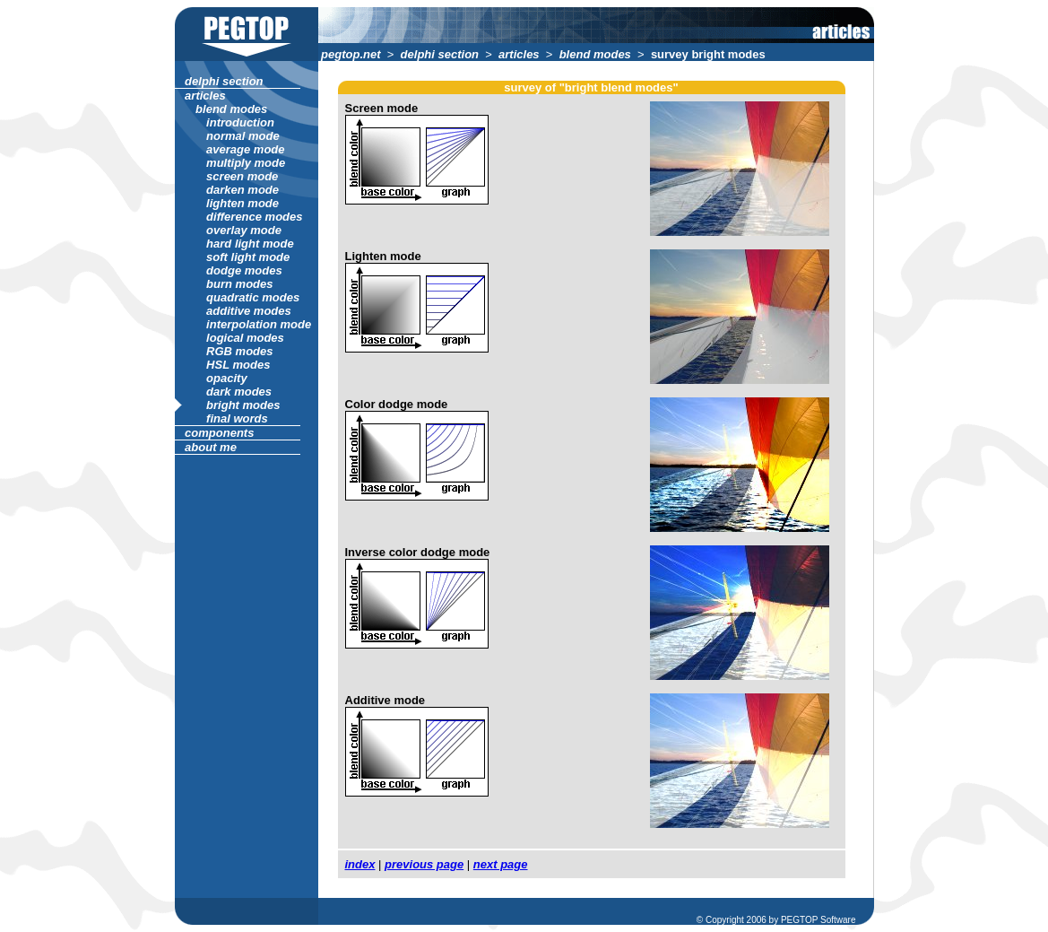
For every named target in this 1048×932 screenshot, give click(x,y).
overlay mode (244, 230)
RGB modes (240, 351)
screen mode (242, 176)
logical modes (246, 337)
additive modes (249, 311)
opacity (227, 378)
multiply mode (246, 163)
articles (518, 54)
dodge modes (245, 270)
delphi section (439, 54)
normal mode (243, 136)
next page (500, 864)
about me (211, 447)
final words (238, 418)
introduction (241, 122)
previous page (424, 864)
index (360, 864)
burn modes (240, 284)
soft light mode (248, 257)
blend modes (595, 54)
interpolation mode (259, 324)
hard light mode (251, 243)
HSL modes (239, 364)
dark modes (239, 391)
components (220, 433)
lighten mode (243, 203)
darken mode (243, 189)
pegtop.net (351, 54)
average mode (246, 149)
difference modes (255, 216)
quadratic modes (253, 297)
